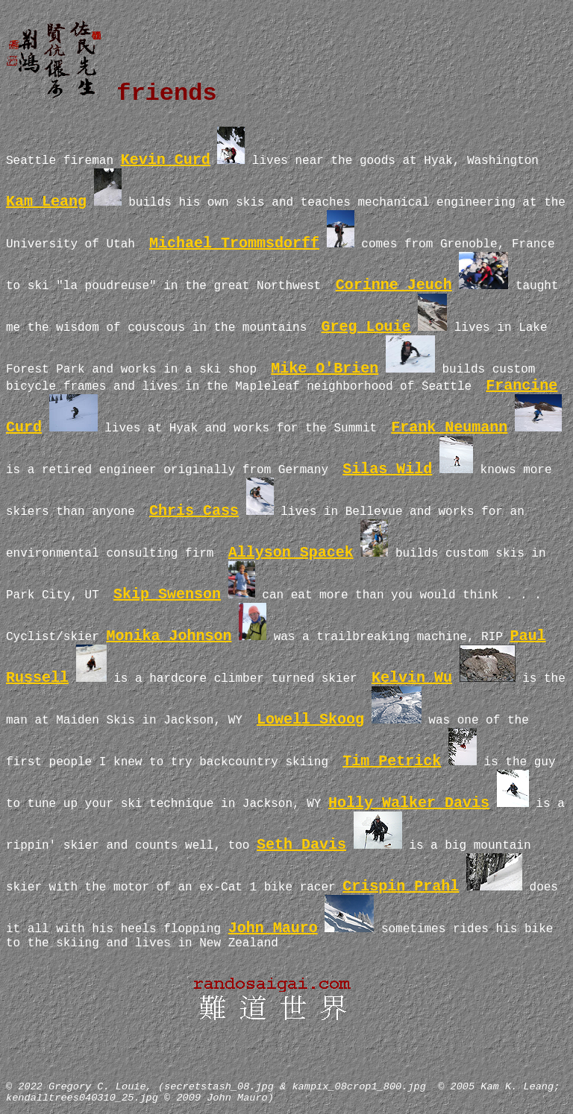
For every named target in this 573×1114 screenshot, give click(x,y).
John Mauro (273, 928)
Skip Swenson (167, 594)
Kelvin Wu (412, 677)
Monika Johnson (168, 636)
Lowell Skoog (310, 719)
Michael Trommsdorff (234, 243)
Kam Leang (46, 201)
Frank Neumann (449, 427)
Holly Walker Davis (408, 802)
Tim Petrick (391, 761)
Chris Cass (194, 510)
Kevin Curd (165, 159)
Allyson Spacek (291, 552)
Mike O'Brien (324, 368)
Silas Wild (387, 469)
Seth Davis (301, 844)
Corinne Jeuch (394, 285)
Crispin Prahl (400, 886)
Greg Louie (365, 326)
